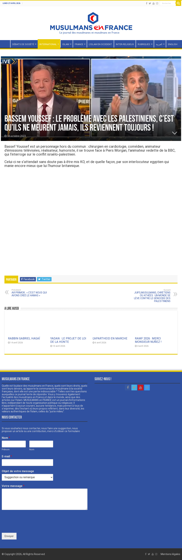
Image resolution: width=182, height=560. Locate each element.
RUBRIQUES (144, 44)
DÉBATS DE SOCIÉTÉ (23, 44)
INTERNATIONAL (48, 44)
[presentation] (29, 526)
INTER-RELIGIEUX (125, 44)
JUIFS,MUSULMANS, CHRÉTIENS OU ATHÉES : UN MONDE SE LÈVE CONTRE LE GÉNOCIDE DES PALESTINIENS (152, 296)
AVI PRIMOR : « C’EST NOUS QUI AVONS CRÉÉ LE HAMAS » (30, 293)
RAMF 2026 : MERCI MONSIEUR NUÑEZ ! (148, 340)
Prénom (6, 449)
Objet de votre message (18, 471)
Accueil (5, 44)
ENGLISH (172, 44)
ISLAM (65, 44)
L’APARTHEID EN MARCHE (110, 338)
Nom (6, 438)
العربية (159, 44)
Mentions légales (170, 554)
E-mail (7, 456)
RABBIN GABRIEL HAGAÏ (24, 338)
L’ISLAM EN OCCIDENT (100, 44)
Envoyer (9, 536)
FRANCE (79, 44)
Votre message (13, 486)
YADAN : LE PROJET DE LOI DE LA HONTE (68, 340)
